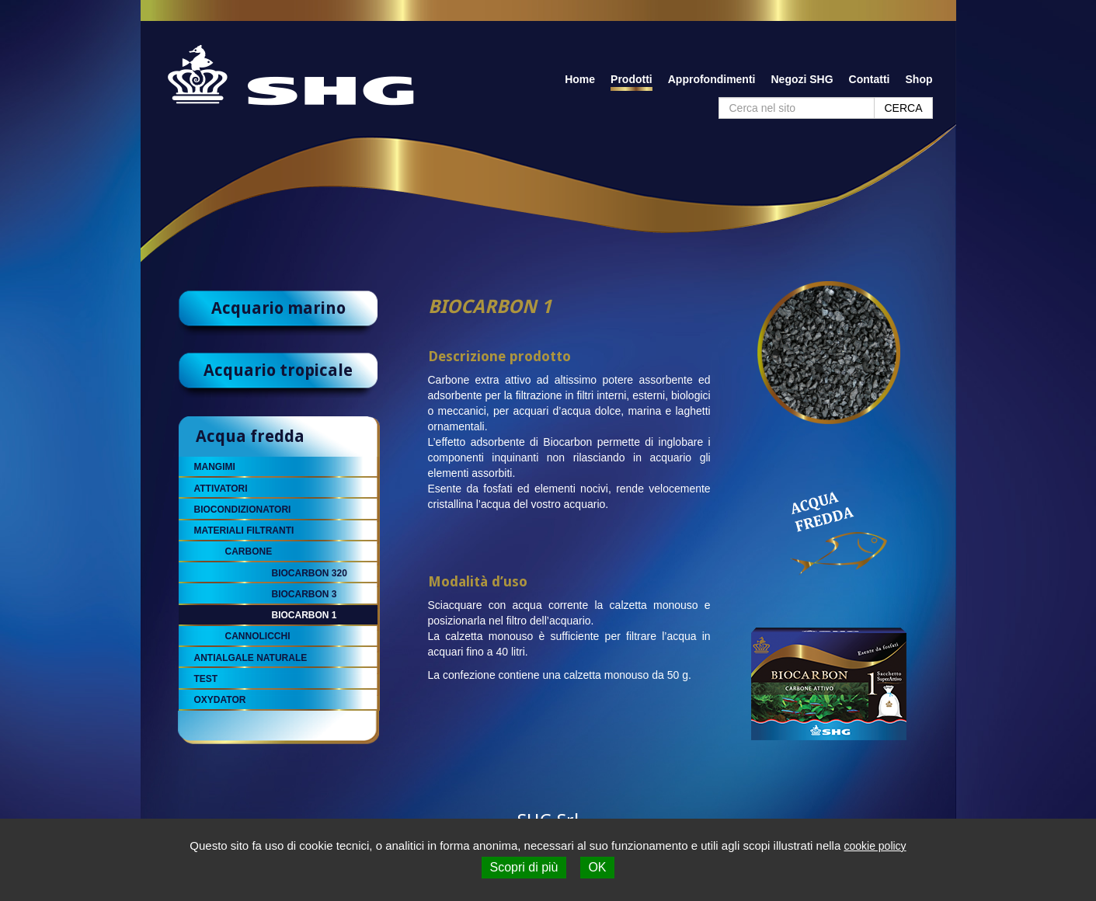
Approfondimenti (712, 79)
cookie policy (875, 846)
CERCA (903, 108)
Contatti (869, 79)
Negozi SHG (802, 79)
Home (580, 79)
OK (597, 867)
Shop (919, 79)
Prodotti (631, 79)
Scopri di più (523, 867)
